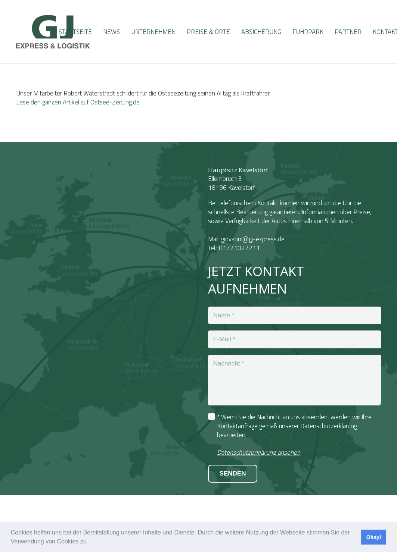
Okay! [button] (373, 537)
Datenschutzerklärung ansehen (258, 452)
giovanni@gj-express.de (253, 239)
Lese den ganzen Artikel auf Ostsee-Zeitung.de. (78, 102)
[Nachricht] (294, 380)
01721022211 (239, 248)
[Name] (294, 315)
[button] (91, 542)
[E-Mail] (294, 339)
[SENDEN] (232, 474)
